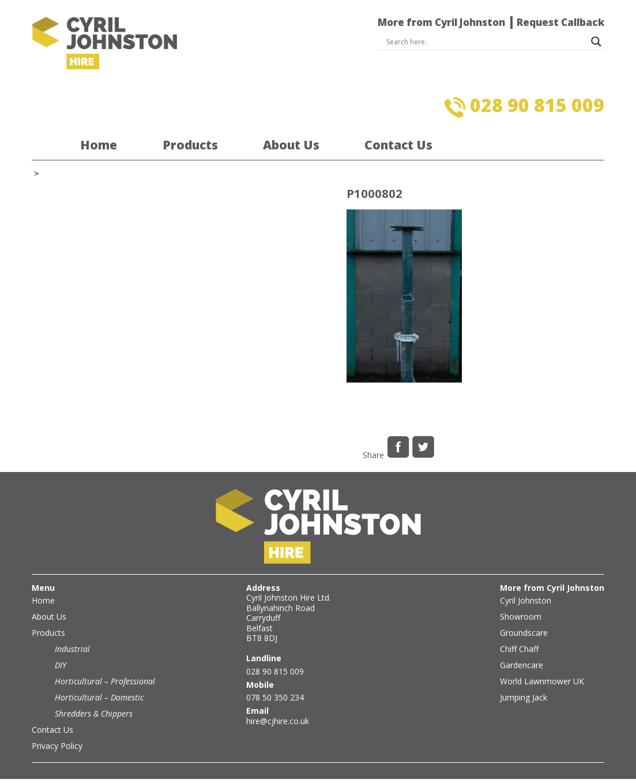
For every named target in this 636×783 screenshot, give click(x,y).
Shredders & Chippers (94, 713)
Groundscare (524, 632)
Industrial (72, 648)
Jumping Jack (523, 697)
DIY (60, 665)
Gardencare (521, 665)
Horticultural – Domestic (99, 697)
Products (190, 145)
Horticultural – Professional (105, 681)
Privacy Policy (57, 745)
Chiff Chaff (519, 648)
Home (98, 145)
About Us (291, 145)
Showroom (520, 616)
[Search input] (485, 41)
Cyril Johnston (525, 600)
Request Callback (560, 22)
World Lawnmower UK (542, 681)
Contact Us (398, 145)
